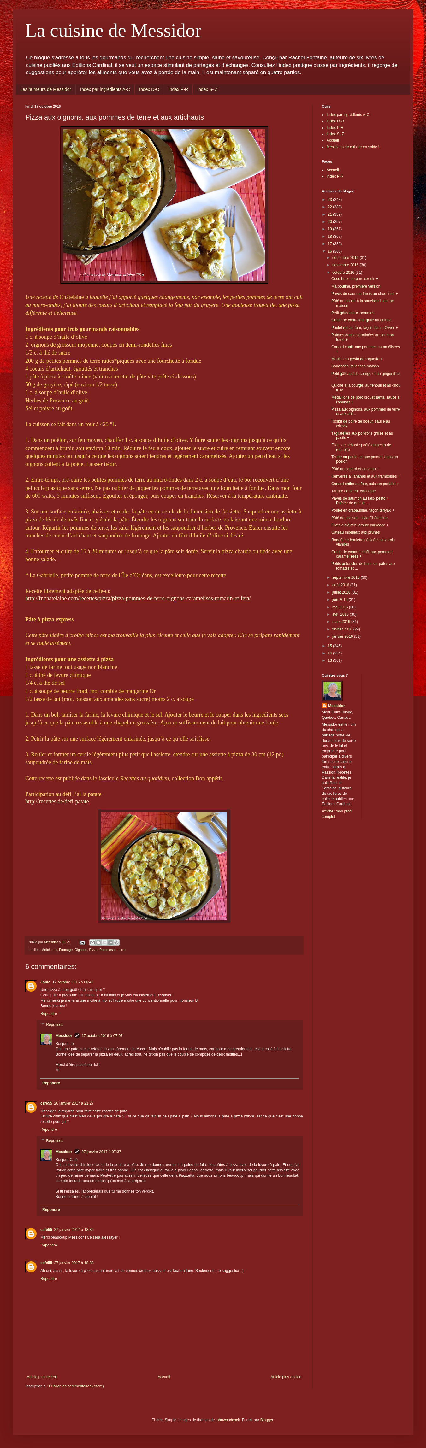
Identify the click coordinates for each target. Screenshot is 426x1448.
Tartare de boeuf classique (353, 491)
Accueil (164, 1377)
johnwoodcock (228, 1420)
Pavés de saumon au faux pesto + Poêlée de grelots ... (360, 500)
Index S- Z (207, 89)
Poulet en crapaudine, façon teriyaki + (363, 510)
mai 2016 (340, 607)
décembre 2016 (346, 257)
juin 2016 (340, 599)
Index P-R (178, 89)
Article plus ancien (286, 1377)
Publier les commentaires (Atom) (76, 1386)
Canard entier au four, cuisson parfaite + (365, 484)
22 (330, 207)
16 (330, 251)
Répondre (48, 1013)
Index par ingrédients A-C (105, 89)
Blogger (266, 1420)
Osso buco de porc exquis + (354, 279)
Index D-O (149, 89)
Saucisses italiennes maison (355, 366)
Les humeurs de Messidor (45, 89)
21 (330, 214)
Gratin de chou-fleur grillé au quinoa (361, 320)
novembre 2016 (346, 265)
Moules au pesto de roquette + (356, 359)
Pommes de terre (112, 950)
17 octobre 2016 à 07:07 (102, 1036)
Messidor (64, 1036)
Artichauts (49, 950)
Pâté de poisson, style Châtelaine (359, 518)
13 (330, 660)
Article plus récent (42, 1377)
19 (330, 229)
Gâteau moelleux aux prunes (355, 532)
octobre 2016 (343, 272)
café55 (46, 1103)
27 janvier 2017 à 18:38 (73, 1263)
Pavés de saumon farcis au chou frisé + (364, 293)
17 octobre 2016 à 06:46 (72, 982)
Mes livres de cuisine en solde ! (353, 147)
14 (330, 653)
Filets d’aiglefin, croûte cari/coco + (359, 525)
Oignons (80, 950)
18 (330, 236)
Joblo (45, 982)
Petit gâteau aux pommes (352, 313)
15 (330, 646)
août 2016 (341, 585)
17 (330, 244)
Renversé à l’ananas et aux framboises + (365, 476)
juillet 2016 (342, 592)
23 (330, 199)
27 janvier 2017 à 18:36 (73, 1230)
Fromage (66, 950)
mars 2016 (341, 621)
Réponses (54, 1025)
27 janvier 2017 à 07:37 (101, 1152)
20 (330, 222)
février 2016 (342, 629)
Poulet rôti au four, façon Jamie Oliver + (364, 327)
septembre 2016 (346, 577)
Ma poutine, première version (355, 286)
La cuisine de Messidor (113, 30)
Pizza (93, 950)
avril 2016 (341, 614)
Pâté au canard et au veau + (355, 469)
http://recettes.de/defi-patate (57, 801)
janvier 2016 (343, 636)
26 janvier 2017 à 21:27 (73, 1103)
